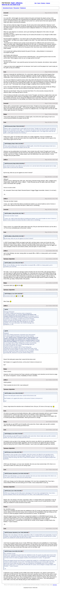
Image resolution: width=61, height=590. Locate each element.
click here (55, 584)
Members (43, 3)
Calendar (48, 3)
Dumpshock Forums (8, 7)
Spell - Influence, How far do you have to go (12, 3)
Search (38, 3)
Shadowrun (23, 7)
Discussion (16, 7)
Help (36, 3)
